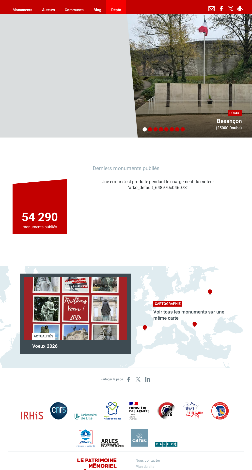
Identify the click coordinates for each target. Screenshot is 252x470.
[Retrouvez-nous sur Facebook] (221, 7)
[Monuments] (22, 7)
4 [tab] (159, 129)
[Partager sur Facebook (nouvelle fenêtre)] (128, 379)
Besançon (229, 121)
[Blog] (97, 7)
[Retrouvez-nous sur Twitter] (231, 7)
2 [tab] (148, 129)
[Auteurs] (48, 7)
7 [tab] (175, 129)
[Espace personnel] (239, 7)
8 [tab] (181, 129)
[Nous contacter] (211, 7)
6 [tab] (170, 129)
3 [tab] (154, 129)
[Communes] (74, 7)
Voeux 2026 (45, 346)
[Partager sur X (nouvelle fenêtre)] (138, 379)
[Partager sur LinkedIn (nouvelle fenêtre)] (147, 379)
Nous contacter (148, 460)
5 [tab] (165, 129)
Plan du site (145, 466)
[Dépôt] (116, 7)
